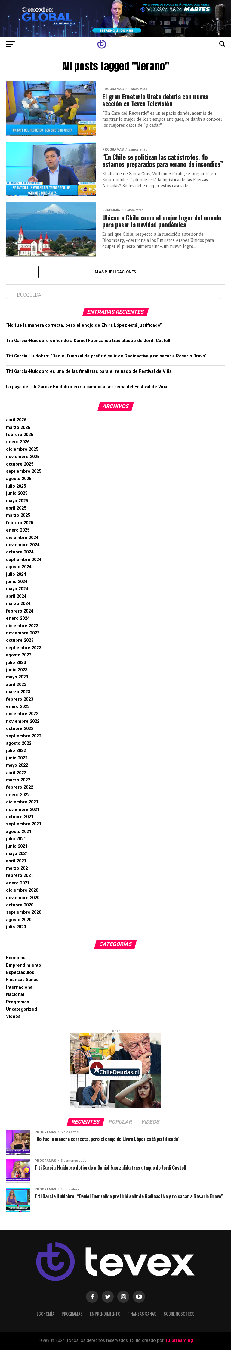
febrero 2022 (19, 790)
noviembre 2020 (22, 900)
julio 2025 (16, 489)
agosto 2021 (18, 834)
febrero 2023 (19, 702)
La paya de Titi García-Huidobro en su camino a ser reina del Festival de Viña (86, 390)
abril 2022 (16, 775)
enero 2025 (17, 533)
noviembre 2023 (22, 636)
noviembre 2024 (22, 548)
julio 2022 (16, 753)
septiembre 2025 (23, 474)
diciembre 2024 (22, 540)
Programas (17, 1005)
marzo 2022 (18, 783)
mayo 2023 (17, 680)
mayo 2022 (17, 768)
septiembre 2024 (23, 563)
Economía (16, 961)
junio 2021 (16, 849)
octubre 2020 (19, 908)
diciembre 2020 (22, 893)
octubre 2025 (19, 467)
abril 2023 (16, 688)
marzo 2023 (18, 695)
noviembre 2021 (22, 812)
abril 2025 (16, 511)
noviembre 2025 (22, 460)
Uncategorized (21, 1012)
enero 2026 (17, 445)
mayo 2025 (17, 504)
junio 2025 (16, 496)
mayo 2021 (17, 856)
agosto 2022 (18, 746)
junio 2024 (16, 585)
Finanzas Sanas (22, 983)
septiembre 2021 (23, 827)
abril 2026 (16, 423)
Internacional (20, 990)
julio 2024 (16, 577)
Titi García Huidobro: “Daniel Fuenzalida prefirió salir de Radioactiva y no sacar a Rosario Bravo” (106, 359)
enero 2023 (17, 709)
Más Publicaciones (115, 274)
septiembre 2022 (23, 739)
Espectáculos (20, 975)
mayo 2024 (17, 592)
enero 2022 (17, 798)
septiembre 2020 (23, 915)
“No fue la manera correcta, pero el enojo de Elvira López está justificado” (84, 328)
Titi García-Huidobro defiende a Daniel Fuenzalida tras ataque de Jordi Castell (88, 344)
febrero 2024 (19, 614)
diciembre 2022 (22, 717)
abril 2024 (16, 599)
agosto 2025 (18, 482)
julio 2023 (16, 665)
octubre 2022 (19, 731)
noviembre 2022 (22, 724)
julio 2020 (16, 930)
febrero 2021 (19, 878)
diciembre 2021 (22, 805)
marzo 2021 (18, 871)
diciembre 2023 (22, 628)
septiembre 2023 (23, 651)
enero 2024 (17, 621)
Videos (13, 1019)
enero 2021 (17, 886)
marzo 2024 (18, 606)
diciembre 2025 (22, 452)
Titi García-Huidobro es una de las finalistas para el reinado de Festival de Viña (89, 374)
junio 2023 (16, 673)
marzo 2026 (18, 430)
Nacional (15, 997)
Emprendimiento (23, 968)
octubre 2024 (19, 555)
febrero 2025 (19, 526)
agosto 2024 (18, 570)
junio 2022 (16, 761)
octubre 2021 (19, 820)
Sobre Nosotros (179, 1317)
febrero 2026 (19, 438)
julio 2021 (16, 842)
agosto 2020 (18, 923)
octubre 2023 (19, 643)
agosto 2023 (18, 658)
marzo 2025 (18, 518)
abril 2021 (16, 864)
